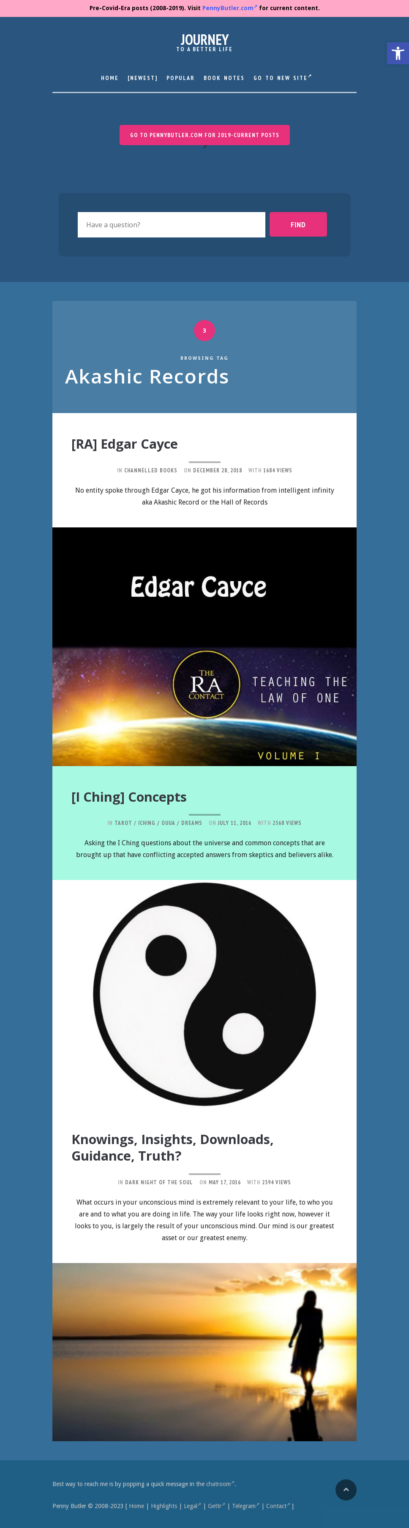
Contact (278, 1504)
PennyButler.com (229, 8)
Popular (180, 78)
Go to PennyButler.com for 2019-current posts (204, 135)
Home (110, 78)
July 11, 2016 (234, 822)
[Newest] (143, 78)
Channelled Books (150, 469)
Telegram (245, 1504)
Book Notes (224, 78)
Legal (192, 1504)
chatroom (220, 1482)
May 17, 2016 (225, 1180)
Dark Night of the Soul (159, 1180)
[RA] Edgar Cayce (131, 443)
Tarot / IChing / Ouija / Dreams (158, 822)
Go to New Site (283, 77)
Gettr (216, 1504)
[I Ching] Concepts (136, 795)
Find (306, 224)
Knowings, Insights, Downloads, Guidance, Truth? (187, 1146)
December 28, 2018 (217, 469)
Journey (205, 39)
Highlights (164, 1504)
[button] (398, 53)
